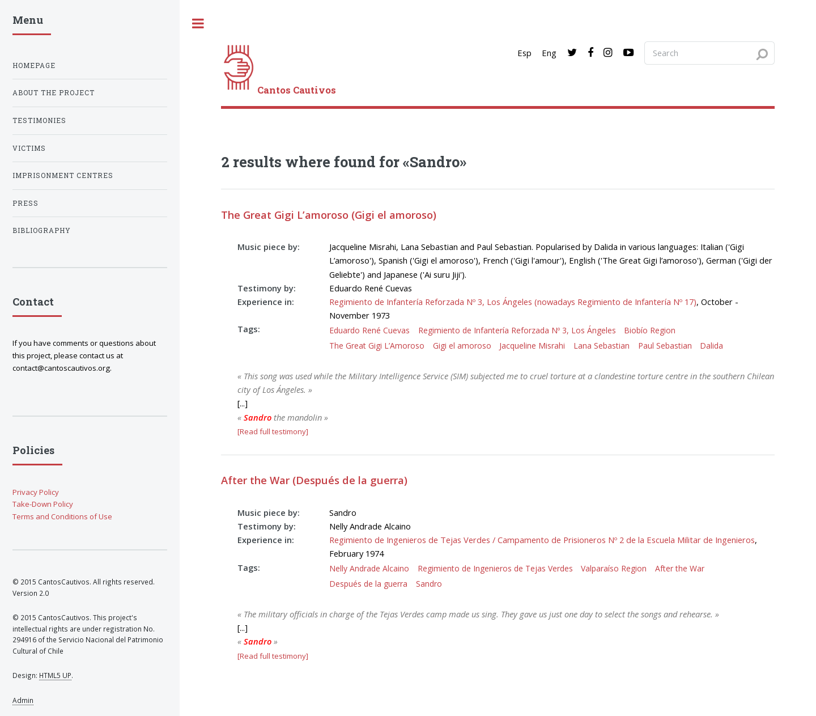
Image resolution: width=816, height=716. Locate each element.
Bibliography (41, 230)
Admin (22, 700)
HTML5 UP (55, 675)
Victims (29, 148)
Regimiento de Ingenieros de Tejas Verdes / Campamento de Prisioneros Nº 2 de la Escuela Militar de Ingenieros (542, 539)
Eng (549, 52)
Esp (524, 52)
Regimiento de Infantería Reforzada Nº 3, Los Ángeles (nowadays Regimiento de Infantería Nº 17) (512, 301)
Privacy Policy (35, 492)
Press (25, 203)
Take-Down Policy (42, 504)
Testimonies (39, 120)
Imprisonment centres (62, 175)
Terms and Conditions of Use (62, 516)
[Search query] (709, 52)
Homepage (34, 65)
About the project (53, 92)
